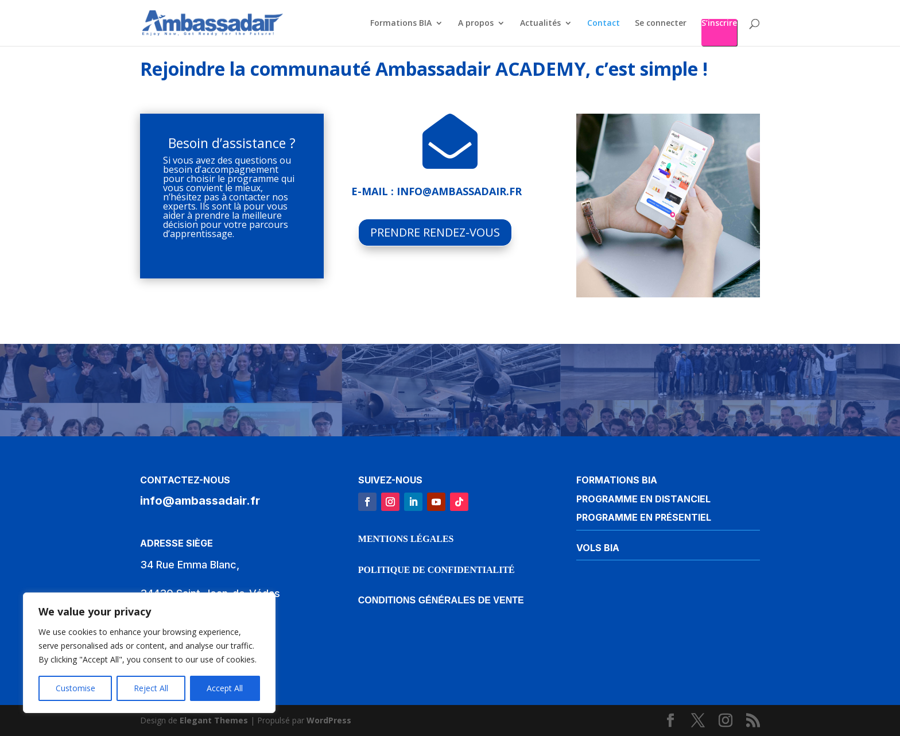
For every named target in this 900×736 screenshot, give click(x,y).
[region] (149, 652)
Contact (603, 23)
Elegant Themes (214, 720)
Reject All (151, 688)
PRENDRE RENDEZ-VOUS (435, 232)
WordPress (329, 720)
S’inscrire (719, 23)
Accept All (225, 688)
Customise (75, 688)
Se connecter (660, 23)
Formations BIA (401, 23)
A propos (476, 23)
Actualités (540, 23)
